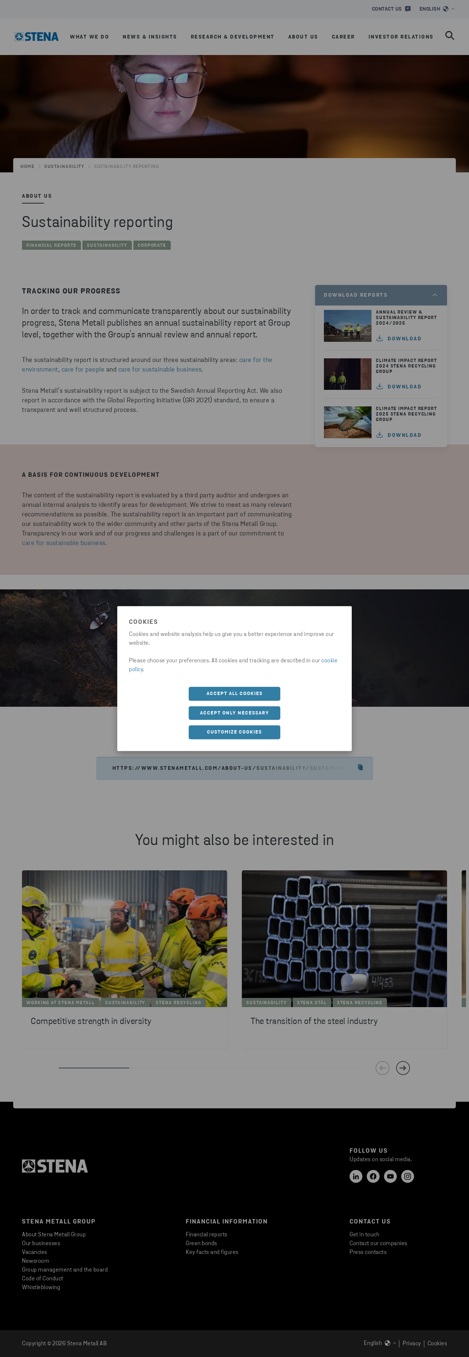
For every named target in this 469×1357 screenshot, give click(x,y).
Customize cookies (234, 732)
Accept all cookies (235, 693)
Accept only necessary (234, 712)
